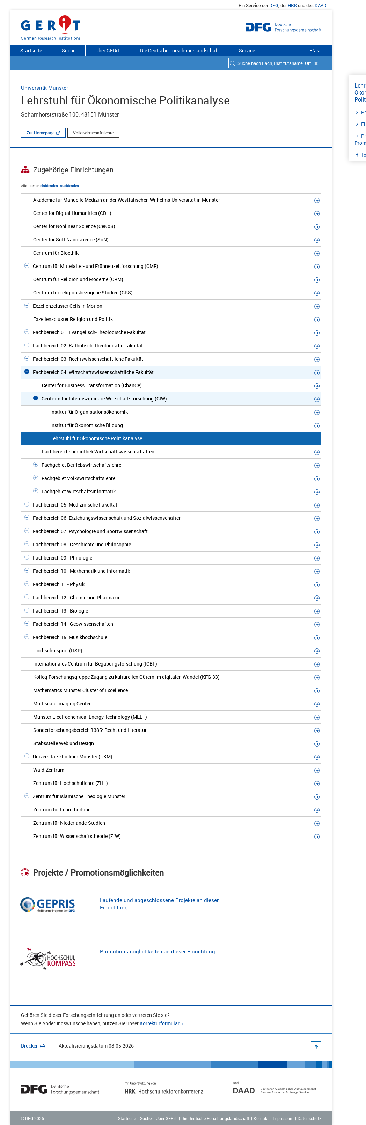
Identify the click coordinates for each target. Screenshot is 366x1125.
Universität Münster (44, 87)
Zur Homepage (40, 132)
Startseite (31, 50)
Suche (68, 50)
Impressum (283, 1118)
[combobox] (274, 63)
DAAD (321, 5)
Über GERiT (107, 50)
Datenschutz (309, 1118)
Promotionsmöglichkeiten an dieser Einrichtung (157, 951)
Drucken (33, 1045)
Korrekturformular (160, 1023)
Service (247, 50)
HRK (292, 5)
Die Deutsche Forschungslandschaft (179, 50)
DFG (273, 5)
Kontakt (261, 1118)
